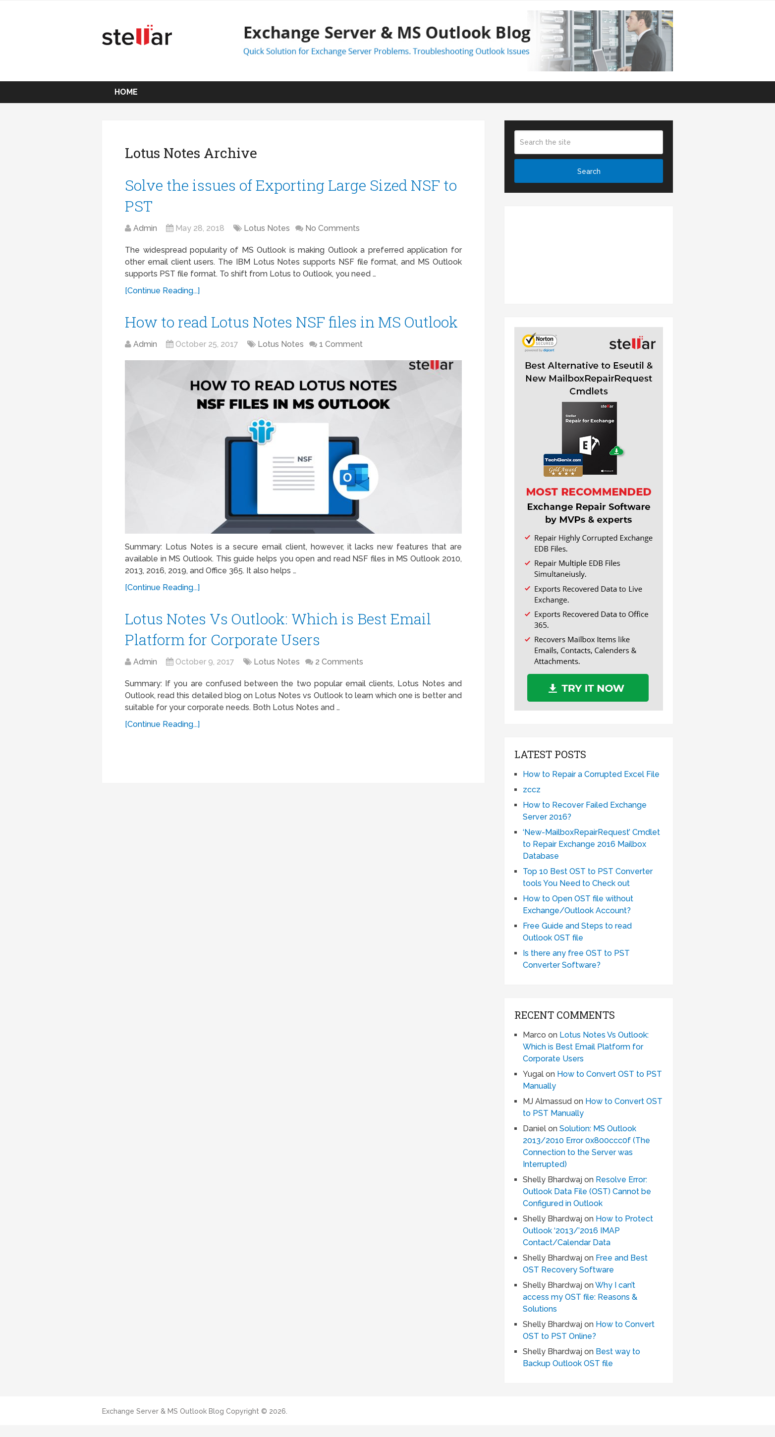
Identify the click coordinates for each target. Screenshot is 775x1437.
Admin (145, 228)
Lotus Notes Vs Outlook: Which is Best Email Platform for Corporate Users (586, 1046)
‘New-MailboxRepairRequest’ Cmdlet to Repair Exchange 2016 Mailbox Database (591, 844)
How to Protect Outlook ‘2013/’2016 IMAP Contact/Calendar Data (588, 1230)
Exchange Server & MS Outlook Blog (163, 1411)
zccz (532, 789)
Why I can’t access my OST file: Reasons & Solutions (580, 1297)
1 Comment (341, 344)
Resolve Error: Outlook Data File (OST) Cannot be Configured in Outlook (587, 1191)
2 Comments (339, 661)
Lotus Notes (267, 228)
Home (126, 92)
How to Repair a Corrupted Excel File (591, 774)
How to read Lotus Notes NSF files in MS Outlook (291, 322)
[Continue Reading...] (162, 290)
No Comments (332, 228)
